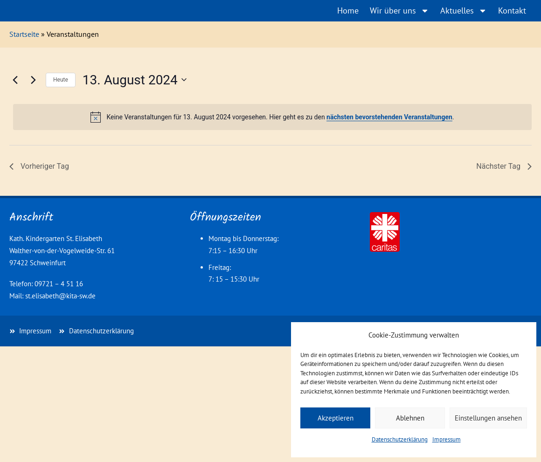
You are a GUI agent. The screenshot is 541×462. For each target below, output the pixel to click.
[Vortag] (15, 79)
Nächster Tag (504, 166)
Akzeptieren (336, 418)
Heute (60, 79)
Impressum (446, 439)
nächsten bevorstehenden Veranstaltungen (389, 117)
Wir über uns (399, 11)
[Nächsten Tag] (33, 79)
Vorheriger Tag (39, 166)
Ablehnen (410, 418)
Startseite (24, 34)
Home (348, 10)
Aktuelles (463, 11)
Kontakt (512, 10)
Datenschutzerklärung (400, 439)
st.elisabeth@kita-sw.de (60, 295)
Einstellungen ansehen (488, 418)
